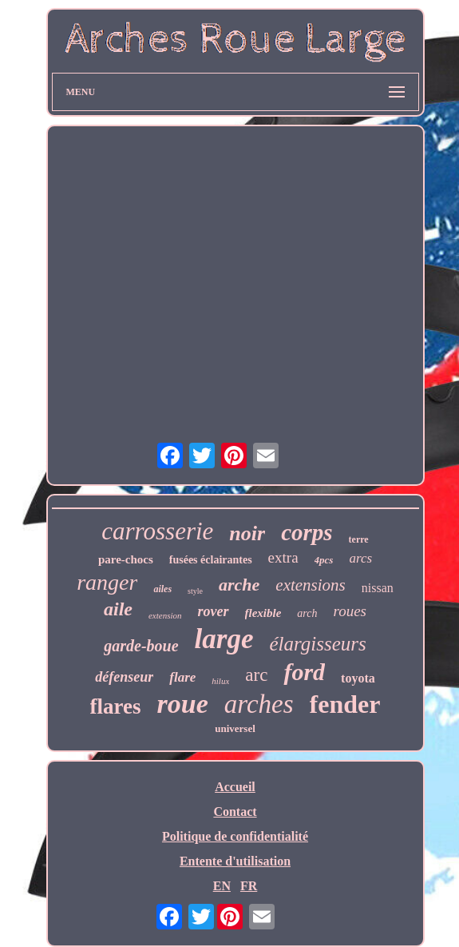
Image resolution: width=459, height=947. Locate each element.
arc (256, 675)
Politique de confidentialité (235, 836)
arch (307, 613)
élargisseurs (317, 644)
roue (182, 703)
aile (118, 609)
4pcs (324, 560)
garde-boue (141, 646)
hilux (220, 681)
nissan (378, 588)
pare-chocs (125, 559)
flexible (263, 613)
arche (239, 585)
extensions (310, 585)
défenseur (124, 677)
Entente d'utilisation (235, 861)
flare (182, 677)
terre (359, 539)
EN (222, 886)
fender (345, 704)
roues (350, 611)
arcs (360, 558)
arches (259, 704)
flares (115, 706)
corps (306, 532)
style (195, 591)
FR (248, 886)
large (224, 639)
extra (283, 557)
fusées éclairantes (210, 560)
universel (235, 728)
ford (304, 672)
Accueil (235, 787)
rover (213, 611)
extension (165, 615)
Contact (234, 811)
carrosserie (157, 531)
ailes (162, 589)
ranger (107, 582)
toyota (358, 678)
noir (247, 533)
